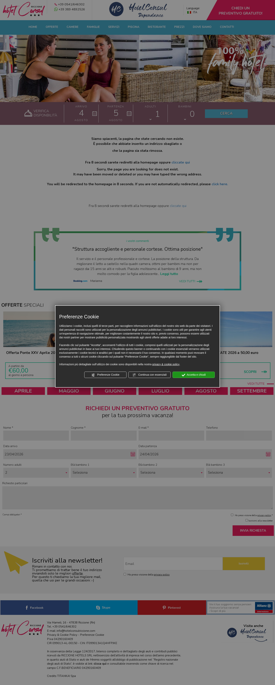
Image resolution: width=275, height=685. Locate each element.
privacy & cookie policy (165, 364)
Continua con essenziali (150, 375)
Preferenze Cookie (105, 375)
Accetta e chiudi (194, 375)
